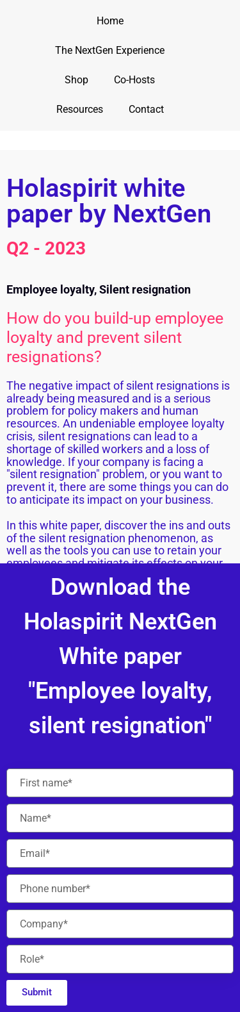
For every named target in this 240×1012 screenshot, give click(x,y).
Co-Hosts (134, 80)
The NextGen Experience (109, 50)
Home (110, 21)
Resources (79, 109)
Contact (146, 109)
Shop (76, 80)
